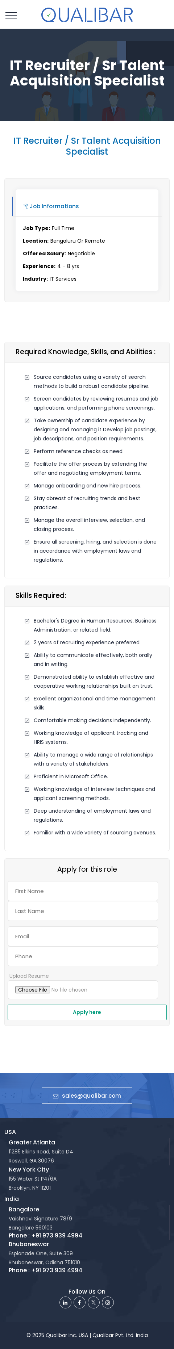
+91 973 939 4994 (56, 1235)
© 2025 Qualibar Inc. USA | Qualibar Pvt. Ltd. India (87, 1335)
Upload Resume (29, 976)
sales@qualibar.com (87, 1095)
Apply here (87, 1012)
